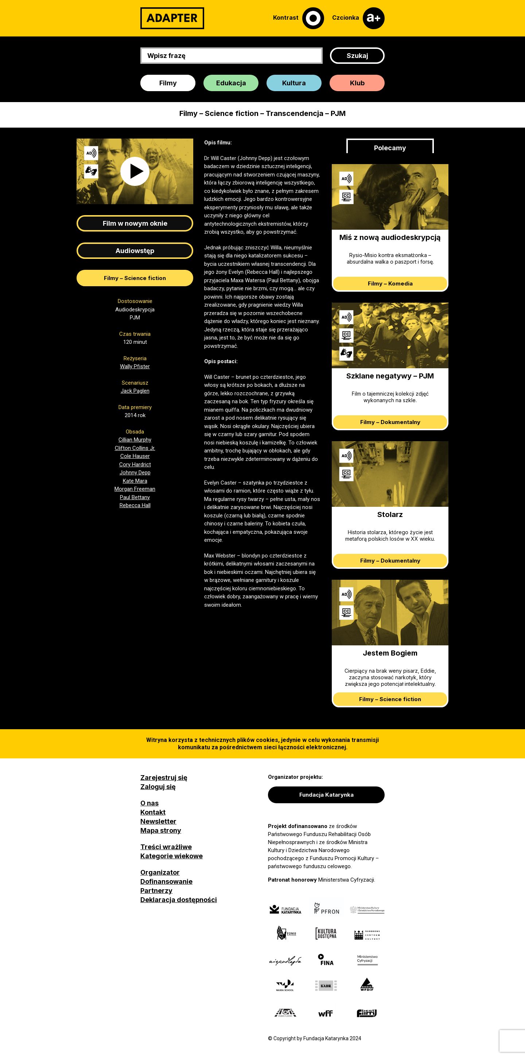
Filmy (168, 83)
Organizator (160, 872)
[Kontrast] (298, 18)
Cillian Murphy (134, 439)
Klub (357, 83)
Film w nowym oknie (135, 223)
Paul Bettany (135, 497)
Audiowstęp (135, 250)
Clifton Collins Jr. (135, 448)
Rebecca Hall (135, 505)
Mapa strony (160, 830)
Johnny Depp (135, 472)
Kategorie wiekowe (171, 856)
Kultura (294, 83)
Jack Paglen (135, 391)
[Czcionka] (358, 18)
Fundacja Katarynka (326, 794)
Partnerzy (156, 890)
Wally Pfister (135, 366)
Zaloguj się (158, 786)
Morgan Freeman (134, 489)
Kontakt (153, 812)
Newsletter (158, 821)
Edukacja (231, 83)
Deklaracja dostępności (178, 899)
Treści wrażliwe (166, 847)
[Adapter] (172, 18)
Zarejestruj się (163, 777)
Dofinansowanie (166, 881)
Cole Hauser (135, 456)
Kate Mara (135, 481)
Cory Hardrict (135, 464)
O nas (149, 803)
